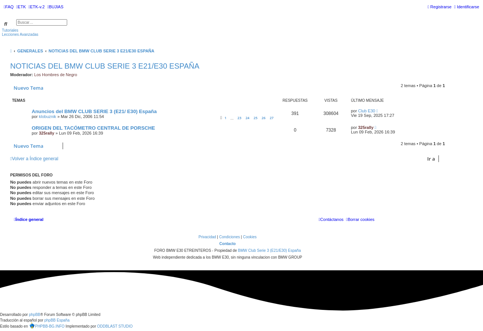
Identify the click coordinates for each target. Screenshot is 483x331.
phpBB (34, 315)
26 (263, 117)
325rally (46, 133)
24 (247, 117)
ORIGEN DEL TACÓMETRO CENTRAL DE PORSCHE (93, 128)
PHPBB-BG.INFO (47, 325)
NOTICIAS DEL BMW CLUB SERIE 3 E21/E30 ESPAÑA (104, 66)
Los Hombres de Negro (55, 74)
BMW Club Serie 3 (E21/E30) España (269, 250)
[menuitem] (9, 6)
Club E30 (366, 111)
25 (255, 117)
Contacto (227, 244)
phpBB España (56, 320)
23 (239, 117)
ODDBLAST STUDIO (114, 326)
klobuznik (47, 116)
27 (272, 117)
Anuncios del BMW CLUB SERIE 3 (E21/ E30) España (94, 111)
